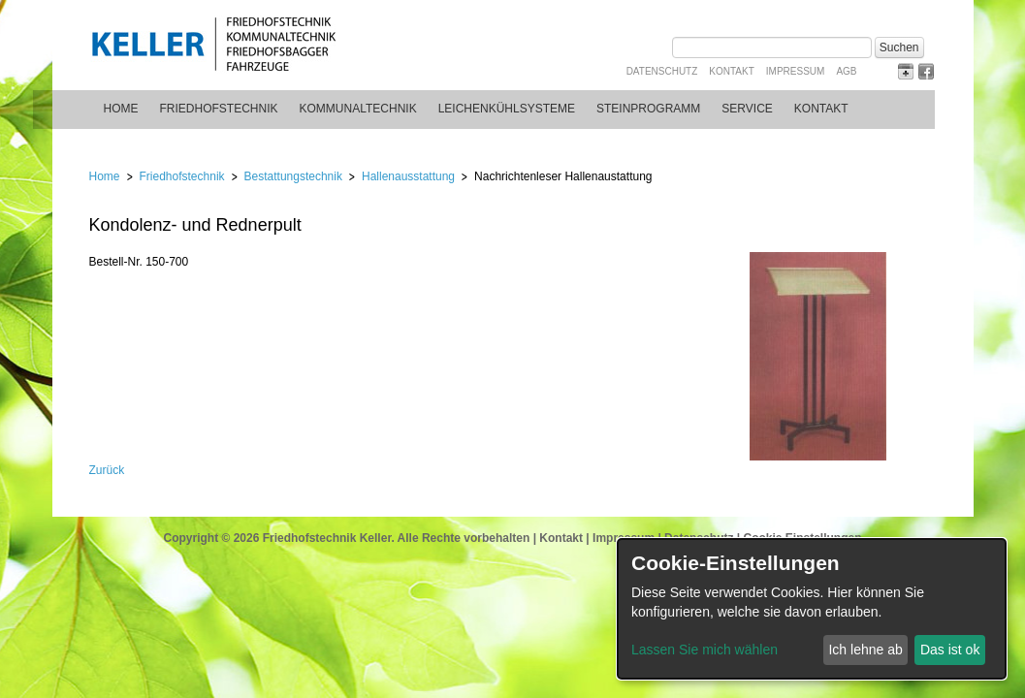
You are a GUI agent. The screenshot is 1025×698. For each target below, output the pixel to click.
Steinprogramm (648, 108)
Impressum (795, 71)
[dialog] (812, 609)
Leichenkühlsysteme (506, 108)
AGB (846, 71)
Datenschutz (662, 71)
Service (746, 108)
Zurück (107, 470)
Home (121, 108)
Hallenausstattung (408, 176)
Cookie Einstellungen (802, 538)
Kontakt (731, 71)
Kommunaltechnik (358, 108)
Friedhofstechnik (219, 108)
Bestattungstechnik (293, 176)
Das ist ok (949, 649)
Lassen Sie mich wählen (704, 649)
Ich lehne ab (865, 649)
